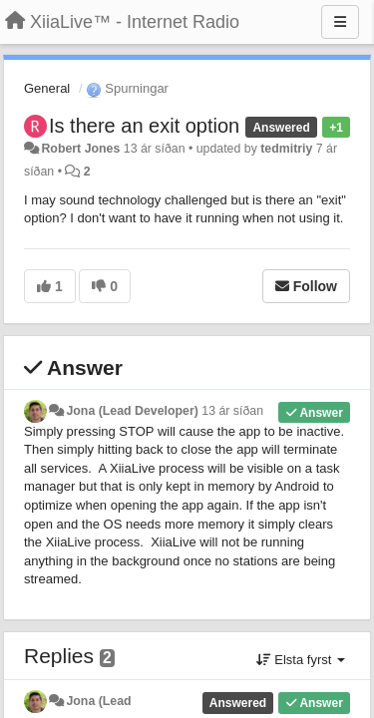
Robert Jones (80, 149)
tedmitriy (286, 149)
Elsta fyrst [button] (300, 659)
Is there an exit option (144, 126)
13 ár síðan (232, 411)
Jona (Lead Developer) (131, 411)
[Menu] (340, 22)
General (47, 88)
